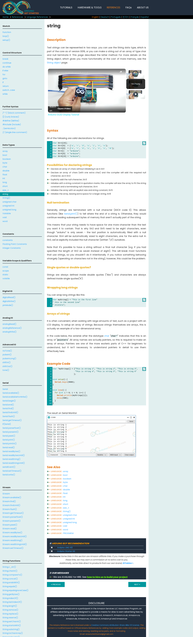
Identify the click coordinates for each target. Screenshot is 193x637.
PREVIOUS (56, 584)
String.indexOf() (10, 598)
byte (5, 162)
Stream (6, 493)
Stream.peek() (10, 524)
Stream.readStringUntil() (15, 544)
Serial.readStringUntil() (14, 463)
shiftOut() (7, 366)
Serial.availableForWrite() (15, 396)
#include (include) (12, 124)
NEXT (137, 584)
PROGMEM (68, 533)
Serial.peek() (9, 435)
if (3, 82)
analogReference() (12, 328)
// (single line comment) (15, 132)
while (5, 94)
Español (145, 17)
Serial (5, 389)
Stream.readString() (12, 540)
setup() (6, 40)
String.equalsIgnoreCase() (15, 590)
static (5, 274)
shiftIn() (7, 362)
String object (54, 62)
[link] (52, 72)
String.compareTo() (12, 574)
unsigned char (9, 201)
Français (135, 17)
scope (6, 270)
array (5, 151)
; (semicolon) (9, 128)
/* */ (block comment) (14, 112)
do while (7, 66)
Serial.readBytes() (11, 451)
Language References (37, 17)
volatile (6, 278)
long (5, 182)
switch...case (9, 90)
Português (116, 17)
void (5, 217)
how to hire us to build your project (107, 577)
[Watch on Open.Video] (60, 108)
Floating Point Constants (15, 244)
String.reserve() (10, 617)
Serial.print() (9, 439)
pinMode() (8, 305)
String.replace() (10, 613)
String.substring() (11, 629)
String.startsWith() (12, 625)
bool (5, 155)
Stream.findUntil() (11, 505)
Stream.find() (9, 501)
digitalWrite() (9, 301)
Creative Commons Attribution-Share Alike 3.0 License (115, 625)
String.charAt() (10, 570)
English (95, 17)
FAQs (129, 7)
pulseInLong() (9, 358)
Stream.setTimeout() (13, 548)
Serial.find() (8, 408)
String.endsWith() (11, 582)
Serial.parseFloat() (12, 428)
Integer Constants (12, 248)
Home (5, 17)
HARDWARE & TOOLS (89, 7)
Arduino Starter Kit (66, 551)
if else (5, 70)
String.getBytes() (11, 594)
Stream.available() (12, 497)
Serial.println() (10, 443)
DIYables (128, 563)
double (6, 170)
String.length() (10, 605)
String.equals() (10, 586)
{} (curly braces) (11, 116)
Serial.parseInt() (10, 431)
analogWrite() (9, 331)
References (17, 17)
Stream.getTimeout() (13, 513)
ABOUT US (143, 7)
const (5, 266)
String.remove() (10, 609)
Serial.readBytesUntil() (14, 455)
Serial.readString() (11, 459)
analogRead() (9, 324)
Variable (7, 213)
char (5, 166)
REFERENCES (113, 7)
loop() (6, 36)
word (5, 221)
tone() (6, 370)
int (4, 178)
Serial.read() (9, 447)
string (5, 194)
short (5, 186)
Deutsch (105, 17)
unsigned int (8, 205)
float (5, 174)
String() (6, 197)
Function (7, 32)
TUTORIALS (66, 7)
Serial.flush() (9, 416)
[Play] (135, 94)
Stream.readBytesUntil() (15, 536)
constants (8, 240)
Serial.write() (9, 474)
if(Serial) (7, 424)
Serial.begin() (9, 400)
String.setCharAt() (12, 621)
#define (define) (11, 120)
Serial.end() (8, 404)
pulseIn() (7, 354)
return (6, 86)
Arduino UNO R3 (65, 547)
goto (5, 78)
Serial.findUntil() (10, 412)
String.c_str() (9, 566)
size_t (6, 190)
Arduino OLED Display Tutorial (72, 72)
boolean (7, 159)
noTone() (7, 350)
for (4, 74)
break (5, 58)
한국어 (126, 17)
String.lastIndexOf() (12, 602)
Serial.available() (11, 392)
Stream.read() (10, 528)
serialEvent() (9, 467)
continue (7, 62)
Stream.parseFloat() (13, 516)
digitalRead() (9, 297)
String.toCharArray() (13, 633)
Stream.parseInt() (12, 520)
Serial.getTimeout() (12, 420)
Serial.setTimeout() (12, 470)
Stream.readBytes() (12, 532)
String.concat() (10, 578)
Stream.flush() (10, 509)
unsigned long (9, 209)
